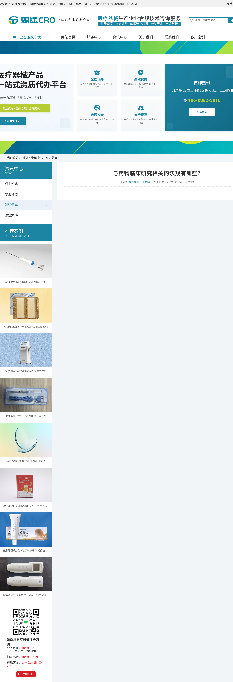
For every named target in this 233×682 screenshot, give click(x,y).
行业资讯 (11, 184)
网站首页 (68, 37)
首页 (25, 158)
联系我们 (172, 37)
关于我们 (146, 37)
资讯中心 (120, 37)
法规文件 (11, 215)
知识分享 (51, 158)
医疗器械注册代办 (139, 181)
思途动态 (11, 194)
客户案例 (197, 37)
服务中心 (94, 37)
